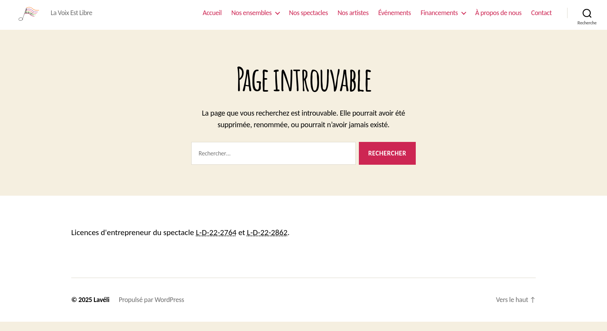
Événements (394, 17)
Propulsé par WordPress (151, 309)
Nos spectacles (308, 17)
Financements (439, 17)
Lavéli (102, 309)
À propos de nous (498, 17)
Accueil (212, 17)
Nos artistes (353, 17)
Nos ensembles (251, 17)
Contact (541, 17)
